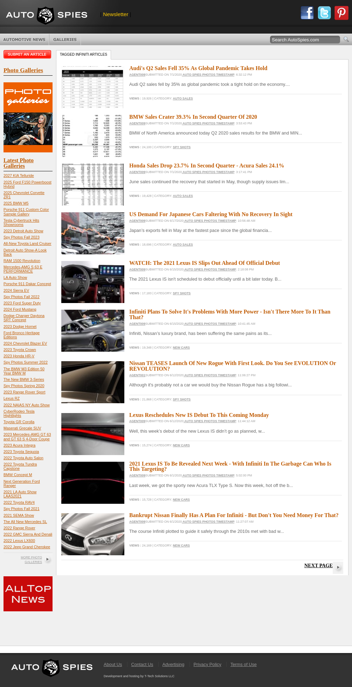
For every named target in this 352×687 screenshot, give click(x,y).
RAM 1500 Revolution (22, 261)
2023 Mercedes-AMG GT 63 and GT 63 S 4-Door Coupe (27, 436)
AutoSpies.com (46, 16)
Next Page (318, 565)
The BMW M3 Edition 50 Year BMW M (24, 371)
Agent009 (137, 74)
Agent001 (137, 375)
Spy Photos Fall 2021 (22, 509)
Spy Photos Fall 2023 (22, 237)
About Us (113, 664)
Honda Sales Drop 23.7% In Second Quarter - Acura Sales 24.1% (206, 166)
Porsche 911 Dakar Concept (27, 284)
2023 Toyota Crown (20, 350)
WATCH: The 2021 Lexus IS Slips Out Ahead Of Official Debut (204, 263)
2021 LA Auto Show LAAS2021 (20, 494)
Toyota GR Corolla (19, 422)
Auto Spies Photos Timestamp (208, 74)
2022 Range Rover (19, 528)
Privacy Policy (207, 664)
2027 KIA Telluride (19, 175)
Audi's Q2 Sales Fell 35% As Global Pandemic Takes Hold (198, 68)
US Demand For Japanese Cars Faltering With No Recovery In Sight (210, 214)
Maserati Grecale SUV (22, 428)
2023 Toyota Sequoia (21, 451)
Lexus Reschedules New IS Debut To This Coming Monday (199, 415)
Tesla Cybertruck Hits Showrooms (21, 222)
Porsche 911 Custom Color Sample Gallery (26, 211)
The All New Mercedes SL (25, 522)
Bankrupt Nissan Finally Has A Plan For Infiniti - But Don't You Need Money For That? (234, 515)
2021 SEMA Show (19, 515)
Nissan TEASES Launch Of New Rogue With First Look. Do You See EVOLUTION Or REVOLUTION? (232, 366)
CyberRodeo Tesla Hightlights (19, 413)
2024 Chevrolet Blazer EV (25, 343)
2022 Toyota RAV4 (19, 502)
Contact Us (142, 664)
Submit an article (28, 54)
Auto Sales (183, 98)
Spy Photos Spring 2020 (24, 386)
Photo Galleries (65, 39)
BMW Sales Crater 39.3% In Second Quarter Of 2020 (193, 117)
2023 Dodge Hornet (20, 326)
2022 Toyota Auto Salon (23, 458)
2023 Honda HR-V (19, 356)
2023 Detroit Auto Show (23, 231)
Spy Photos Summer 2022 (26, 362)
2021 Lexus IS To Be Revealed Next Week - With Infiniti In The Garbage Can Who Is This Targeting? (230, 466)
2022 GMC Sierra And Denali (28, 534)
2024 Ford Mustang (20, 309)
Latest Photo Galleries (19, 163)
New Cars (181, 347)
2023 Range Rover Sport (24, 392)
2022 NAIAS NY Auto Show (27, 405)
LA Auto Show (15, 277)
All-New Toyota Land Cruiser (27, 243)
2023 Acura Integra (19, 445)
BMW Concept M (18, 475)
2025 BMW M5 (16, 203)
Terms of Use (243, 664)
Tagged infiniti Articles (83, 54)
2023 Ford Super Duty (22, 303)
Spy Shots (182, 147)
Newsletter (115, 14)
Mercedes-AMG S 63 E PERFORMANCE (23, 269)
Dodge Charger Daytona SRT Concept (24, 318)
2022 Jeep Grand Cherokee (27, 547)
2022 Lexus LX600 (19, 540)
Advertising (174, 664)
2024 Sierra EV (16, 290)
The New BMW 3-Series (24, 379)
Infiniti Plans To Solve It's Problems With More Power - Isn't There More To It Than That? (229, 314)
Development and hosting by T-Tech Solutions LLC (139, 676)
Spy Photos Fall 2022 (22, 297)
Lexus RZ (12, 398)
